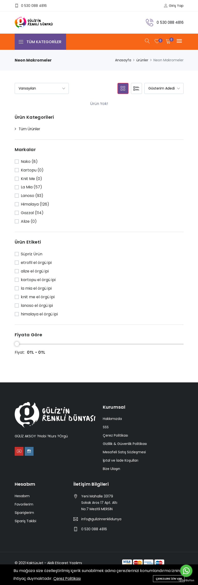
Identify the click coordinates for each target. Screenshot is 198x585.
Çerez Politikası (68, 578)
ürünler (142, 60)
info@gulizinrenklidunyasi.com (101, 519)
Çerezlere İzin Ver (169, 578)
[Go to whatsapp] (186, 571)
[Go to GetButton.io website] (186, 580)
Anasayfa (123, 60)
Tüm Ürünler (30, 129)
